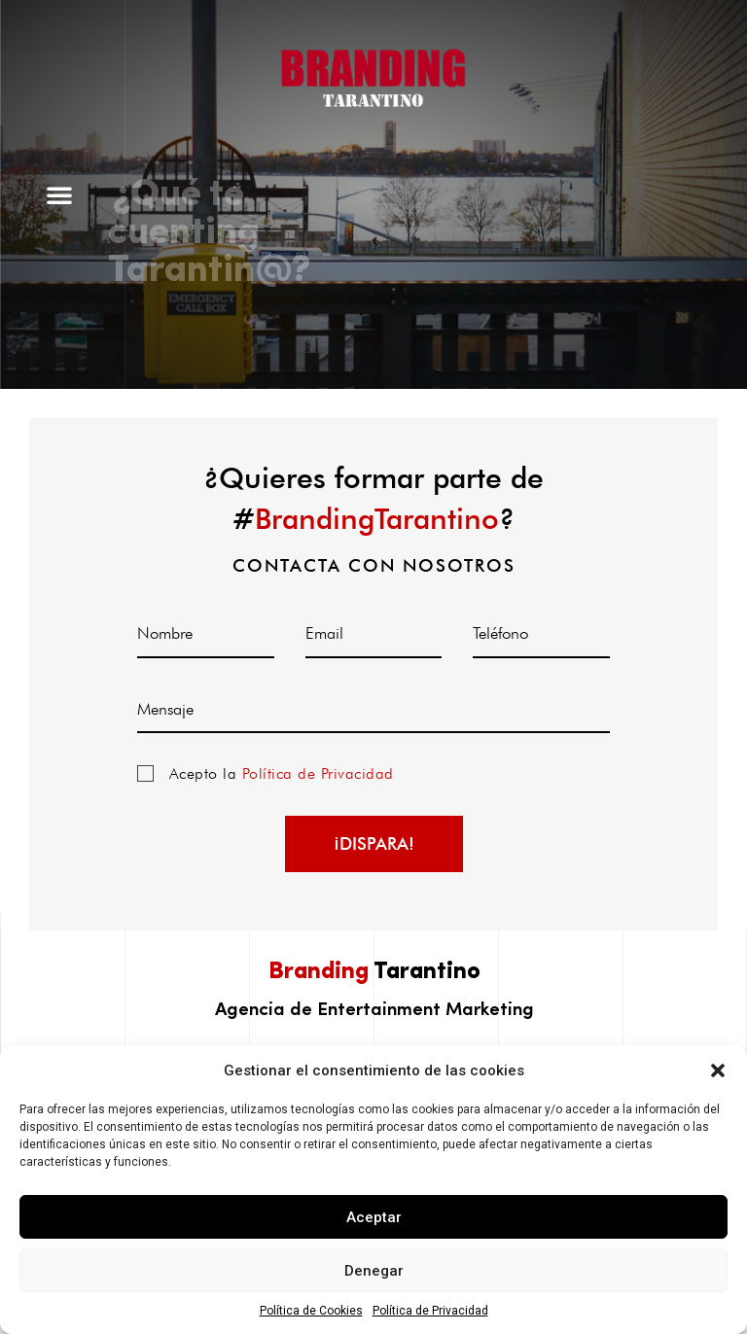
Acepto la (281, 773)
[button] (718, 1070)
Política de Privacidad (430, 1310)
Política (136, 773)
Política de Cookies (311, 1310)
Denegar (374, 1271)
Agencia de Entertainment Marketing (374, 1007)
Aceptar (374, 1217)
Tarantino (374, 972)
